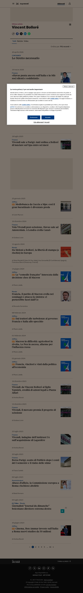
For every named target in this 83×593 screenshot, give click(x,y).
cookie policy (54, 98)
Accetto (48, 117)
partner (12, 107)
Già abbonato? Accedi (41, 122)
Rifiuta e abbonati (68, 86)
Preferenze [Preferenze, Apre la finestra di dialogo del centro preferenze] (34, 117)
